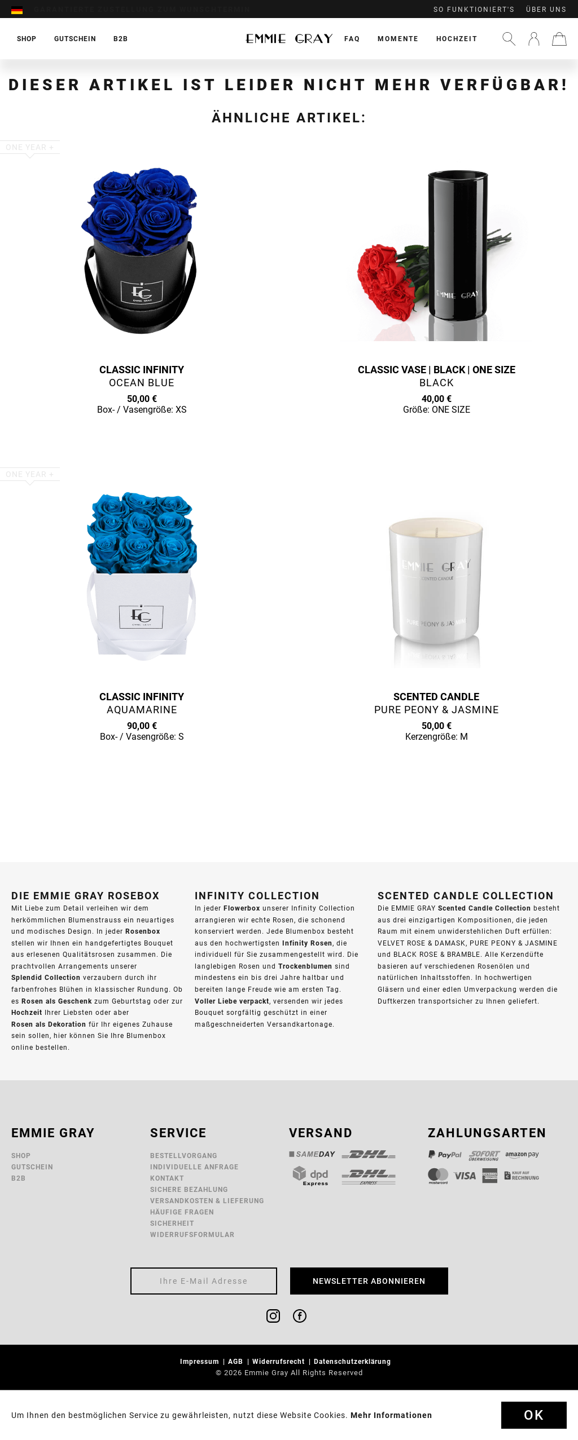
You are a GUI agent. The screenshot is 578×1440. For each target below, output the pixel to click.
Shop (21, 1155)
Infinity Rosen (307, 943)
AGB (237, 1361)
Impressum (200, 1361)
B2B (18, 1178)
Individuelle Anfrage (194, 1167)
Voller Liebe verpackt (232, 1001)
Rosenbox (142, 931)
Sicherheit (172, 1223)
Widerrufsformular (192, 1234)
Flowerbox (242, 908)
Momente (398, 38)
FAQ (352, 38)
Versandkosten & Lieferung (207, 1200)
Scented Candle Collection (484, 908)
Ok (534, 1415)
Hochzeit (457, 38)
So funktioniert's (474, 10)
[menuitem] (22, 10)
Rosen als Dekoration (48, 1024)
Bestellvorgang (183, 1155)
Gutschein (32, 1167)
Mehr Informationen (391, 1415)
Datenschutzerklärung (353, 1361)
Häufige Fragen (182, 1212)
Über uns (546, 10)
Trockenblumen (305, 966)
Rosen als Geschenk (56, 1001)
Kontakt (167, 1178)
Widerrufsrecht (279, 1361)
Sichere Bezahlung (189, 1189)
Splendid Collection (46, 977)
